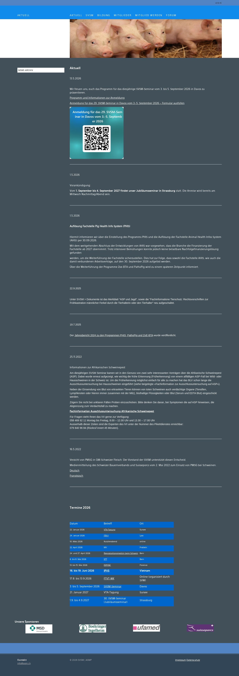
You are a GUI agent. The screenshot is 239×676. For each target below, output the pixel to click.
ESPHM (107, 565)
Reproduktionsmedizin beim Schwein (121, 553)
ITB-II (106, 536)
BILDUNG (103, 15)
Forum (171, 15)
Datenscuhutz (193, 660)
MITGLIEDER (123, 15)
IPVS (106, 571)
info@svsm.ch (24, 664)
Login (218, 3)
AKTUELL (23, 15)
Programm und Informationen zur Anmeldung (97, 98)
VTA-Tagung (109, 530)
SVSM (90, 15)
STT (105, 559)
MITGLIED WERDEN (148, 15)
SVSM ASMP (41, 38)
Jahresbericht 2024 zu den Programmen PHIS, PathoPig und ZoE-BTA (114, 335)
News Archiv (25, 70)
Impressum (180, 660)
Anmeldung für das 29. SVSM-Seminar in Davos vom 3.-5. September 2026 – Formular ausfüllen (127, 103)
